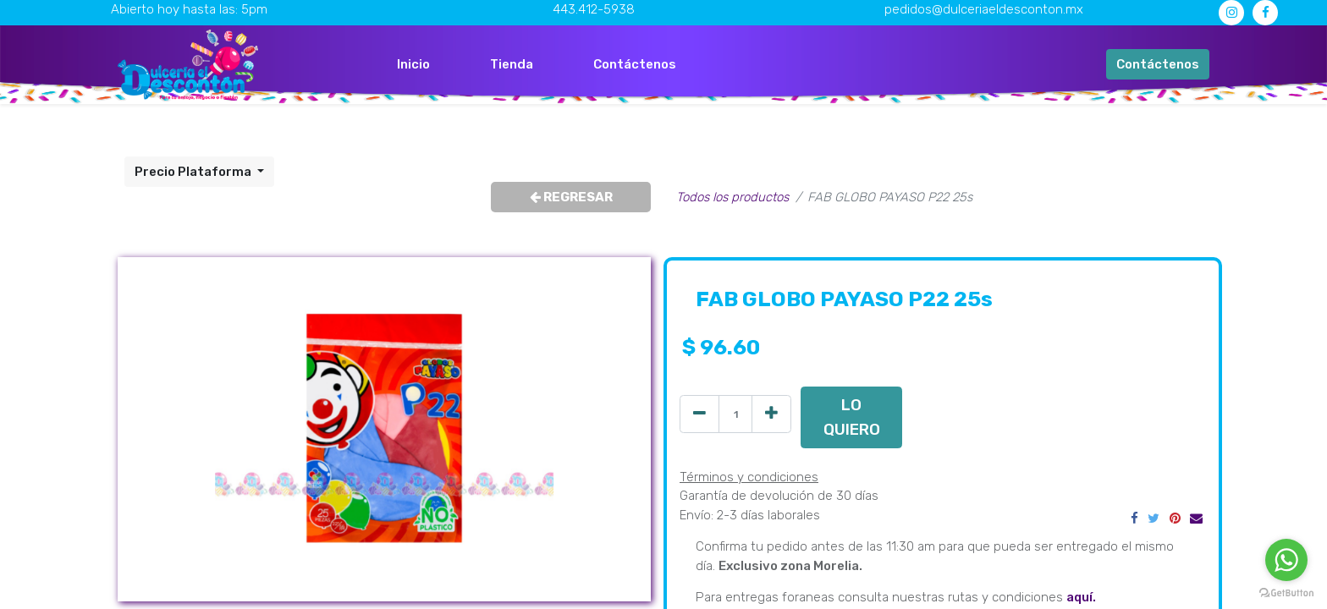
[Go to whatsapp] (1286, 560)
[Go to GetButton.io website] (1286, 592)
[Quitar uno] (699, 414)
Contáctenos (1157, 64)
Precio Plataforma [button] (194, 171)
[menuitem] (413, 64)
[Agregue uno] (771, 414)
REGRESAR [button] (571, 197)
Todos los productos (732, 197)
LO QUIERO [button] (851, 416)
